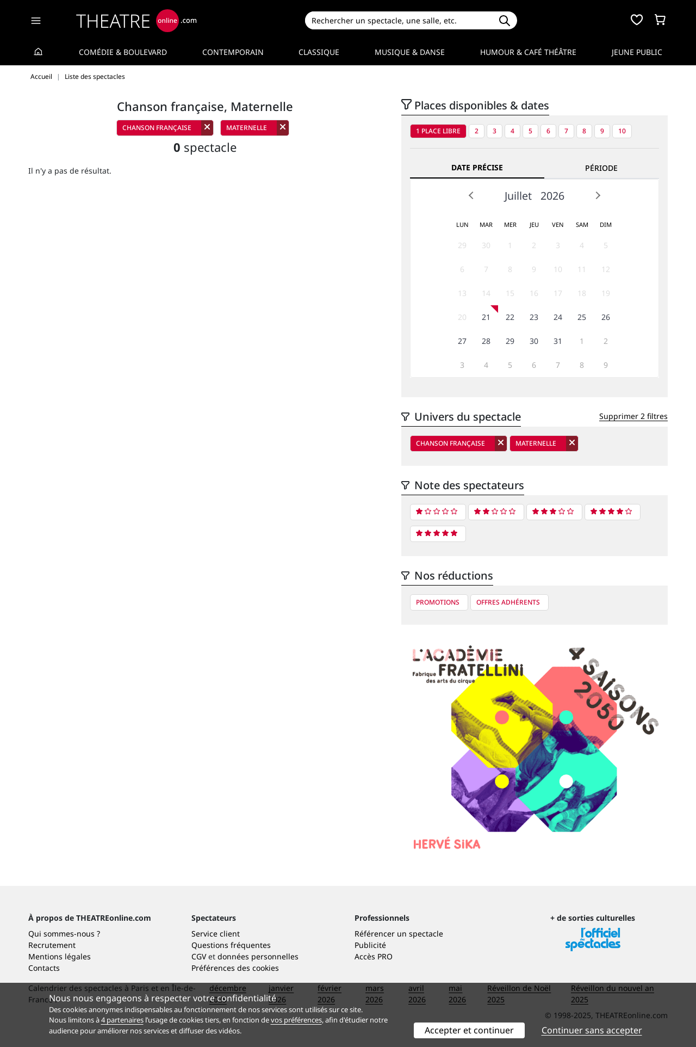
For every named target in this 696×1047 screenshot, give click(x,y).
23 (534, 317)
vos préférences (296, 1020)
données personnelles (258, 956)
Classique (319, 52)
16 (534, 293)
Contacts (44, 968)
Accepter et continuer (469, 1030)
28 (486, 341)
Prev (471, 195)
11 (581, 269)
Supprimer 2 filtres (633, 416)
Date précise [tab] (477, 167)
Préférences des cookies (235, 968)
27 (462, 341)
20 (462, 317)
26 (605, 317)
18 (581, 293)
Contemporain (233, 52)
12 (605, 269)
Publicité (370, 945)
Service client (215, 933)
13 (462, 293)
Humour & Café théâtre (528, 52)
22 (510, 317)
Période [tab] (601, 168)
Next (597, 195)
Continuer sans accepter (592, 1030)
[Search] (398, 20)
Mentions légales (59, 956)
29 (462, 245)
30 (486, 245)
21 (486, 317)
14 (486, 293)
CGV (198, 956)
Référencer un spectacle (399, 933)
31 (558, 341)
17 (558, 293)
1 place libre (438, 131)
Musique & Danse (410, 52)
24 (558, 317)
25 (581, 317)
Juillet (518, 195)
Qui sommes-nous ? (64, 933)
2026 (552, 195)
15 (510, 293)
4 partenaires (122, 1020)
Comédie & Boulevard (123, 52)
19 (605, 293)
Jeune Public (637, 52)
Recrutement (52, 945)
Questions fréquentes (231, 945)
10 (622, 131)
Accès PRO (374, 956)
